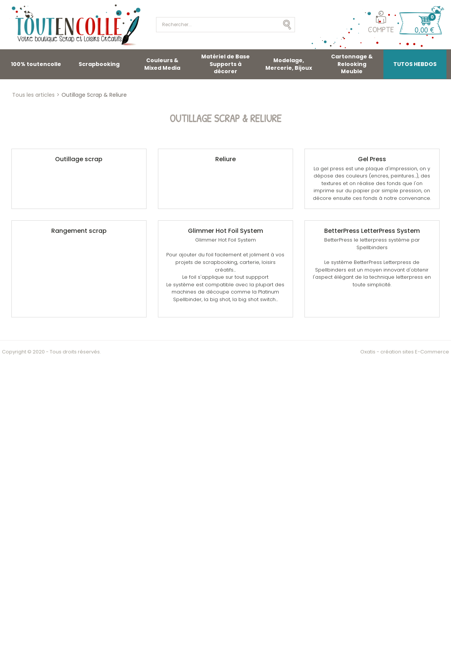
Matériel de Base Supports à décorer (225, 64)
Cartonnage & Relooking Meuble (352, 64)
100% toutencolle (36, 64)
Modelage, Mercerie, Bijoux (288, 64)
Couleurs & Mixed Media (162, 64)
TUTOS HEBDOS (415, 64)
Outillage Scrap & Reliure (94, 95)
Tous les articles (33, 95)
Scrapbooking (99, 64)
